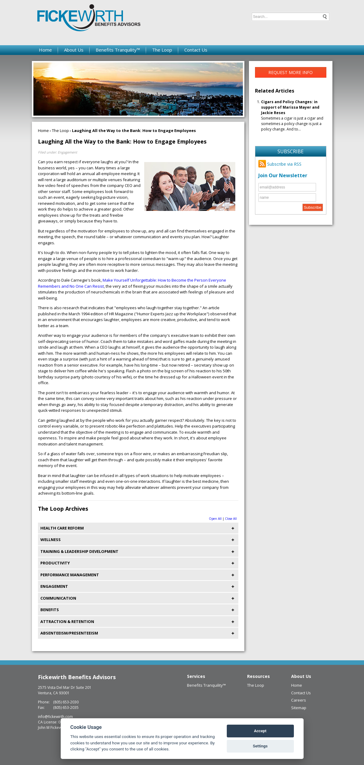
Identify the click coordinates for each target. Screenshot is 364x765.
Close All (231, 518)
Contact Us (195, 50)
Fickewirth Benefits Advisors (77, 677)
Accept (260, 731)
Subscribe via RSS (279, 164)
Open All (215, 518)
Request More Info (290, 72)
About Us (73, 50)
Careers (298, 700)
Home (45, 50)
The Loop (162, 50)
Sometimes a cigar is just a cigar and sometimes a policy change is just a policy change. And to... (292, 115)
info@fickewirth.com (55, 716)
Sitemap (298, 707)
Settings (260, 746)
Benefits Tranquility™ (118, 50)
